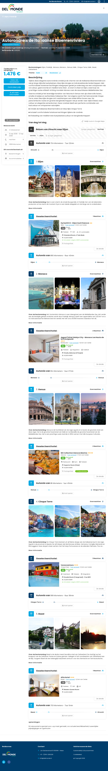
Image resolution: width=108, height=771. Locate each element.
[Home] (99, 1)
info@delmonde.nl (89, 1)
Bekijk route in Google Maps (93, 121)
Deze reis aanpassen (14, 81)
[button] (104, 8)
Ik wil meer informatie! (14, 93)
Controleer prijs (14, 87)
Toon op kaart (70, 225)
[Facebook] (104, 1)
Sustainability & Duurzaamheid (83, 750)
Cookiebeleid (77, 754)
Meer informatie (35, 208)
